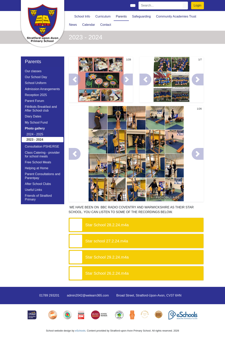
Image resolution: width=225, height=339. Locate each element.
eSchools (80, 330)
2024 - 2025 (34, 134)
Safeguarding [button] (141, 16)
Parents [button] (121, 16)
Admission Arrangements (42, 89)
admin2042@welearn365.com (88, 295)
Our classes (33, 71)
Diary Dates (33, 116)
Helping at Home (36, 168)
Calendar (88, 24)
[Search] (161, 5)
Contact (105, 24)
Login (197, 5)
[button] (75, 79)
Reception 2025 (36, 95)
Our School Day (36, 77)
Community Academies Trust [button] (176, 16)
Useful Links (33, 189)
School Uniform (35, 83)
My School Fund (36, 122)
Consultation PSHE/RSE (42, 146)
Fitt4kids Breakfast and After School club (41, 108)
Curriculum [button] (103, 16)
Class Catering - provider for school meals (42, 154)
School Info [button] (82, 16)
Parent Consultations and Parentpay (42, 175)
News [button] (73, 24)
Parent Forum (34, 101)
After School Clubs (38, 184)
